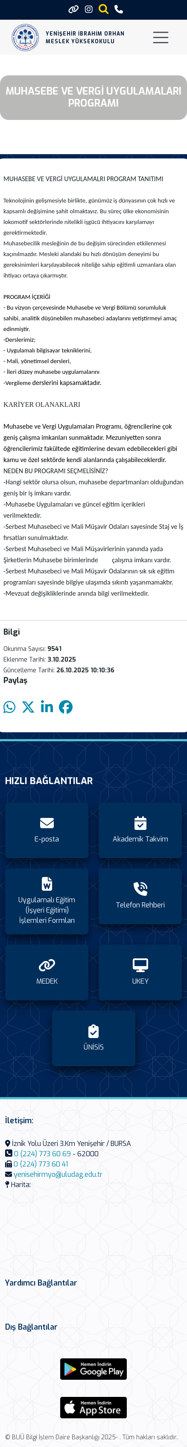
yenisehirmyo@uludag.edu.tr (58, 1174)
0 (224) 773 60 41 (41, 1164)
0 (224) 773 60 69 (42, 1153)
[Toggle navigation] (160, 37)
